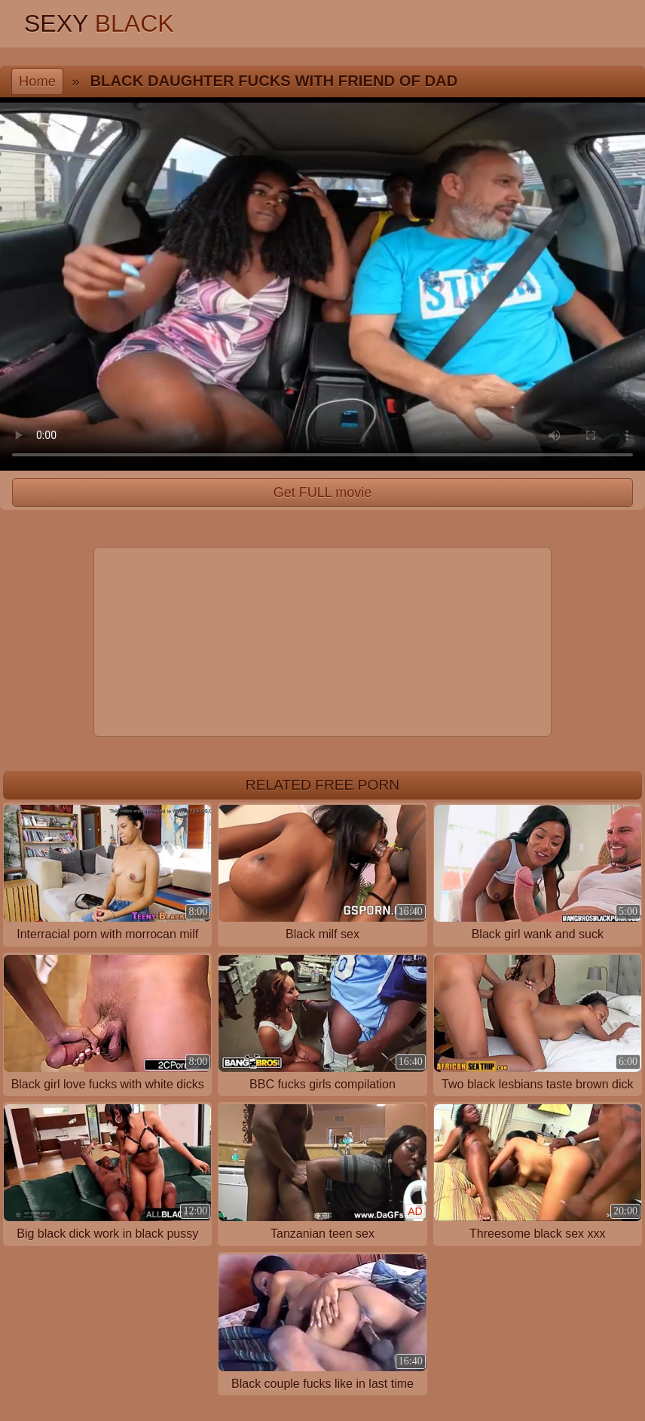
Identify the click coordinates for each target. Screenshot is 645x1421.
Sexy (99, 23)
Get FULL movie (322, 492)
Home (37, 81)
